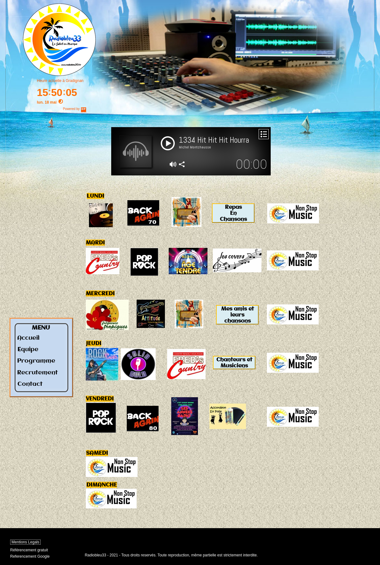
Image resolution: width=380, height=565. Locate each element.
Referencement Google (30, 556)
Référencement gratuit (29, 550)
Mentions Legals (25, 542)
